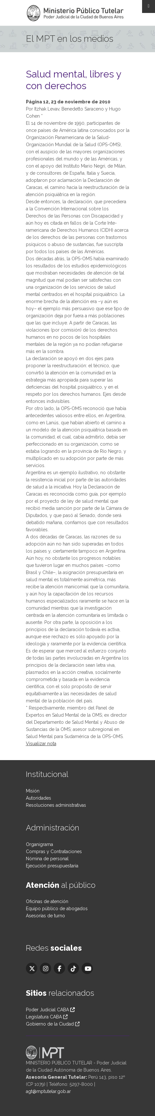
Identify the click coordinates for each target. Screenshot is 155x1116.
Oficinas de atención (47, 901)
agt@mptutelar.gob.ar (48, 1091)
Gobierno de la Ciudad (50, 1024)
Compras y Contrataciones (54, 851)
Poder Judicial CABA (50, 1009)
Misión (32, 790)
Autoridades (38, 798)
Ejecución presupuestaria (52, 865)
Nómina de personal (47, 858)
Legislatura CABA (44, 1016)
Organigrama (39, 844)
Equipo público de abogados (57, 908)
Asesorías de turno (45, 915)
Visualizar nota (41, 743)
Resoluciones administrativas (56, 805)
